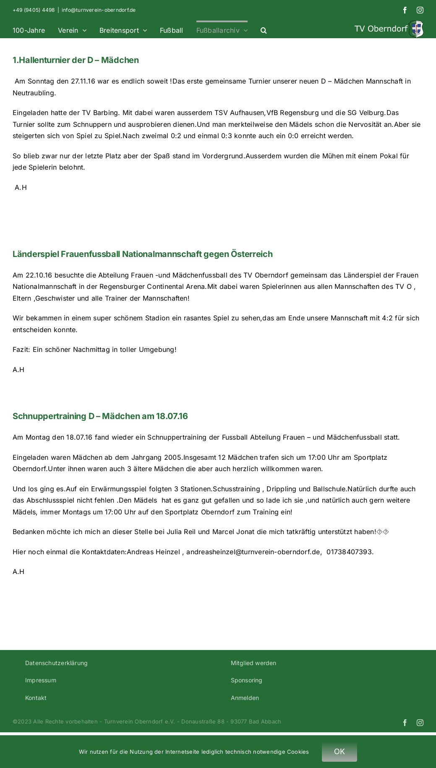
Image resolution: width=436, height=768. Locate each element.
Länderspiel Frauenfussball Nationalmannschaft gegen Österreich (142, 254)
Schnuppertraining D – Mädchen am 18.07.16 (100, 416)
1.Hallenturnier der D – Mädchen (76, 60)
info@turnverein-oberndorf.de (99, 10)
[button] (264, 29)
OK (339, 751)
